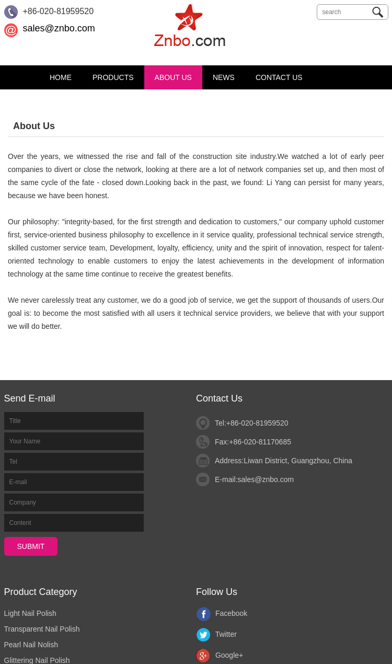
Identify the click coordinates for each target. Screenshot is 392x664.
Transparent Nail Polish (42, 629)
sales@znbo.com (58, 28)
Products (113, 77)
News (224, 77)
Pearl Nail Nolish (31, 644)
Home (61, 77)
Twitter (216, 634)
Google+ (219, 655)
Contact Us (279, 77)
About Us (173, 77)
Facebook (221, 613)
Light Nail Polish (30, 613)
